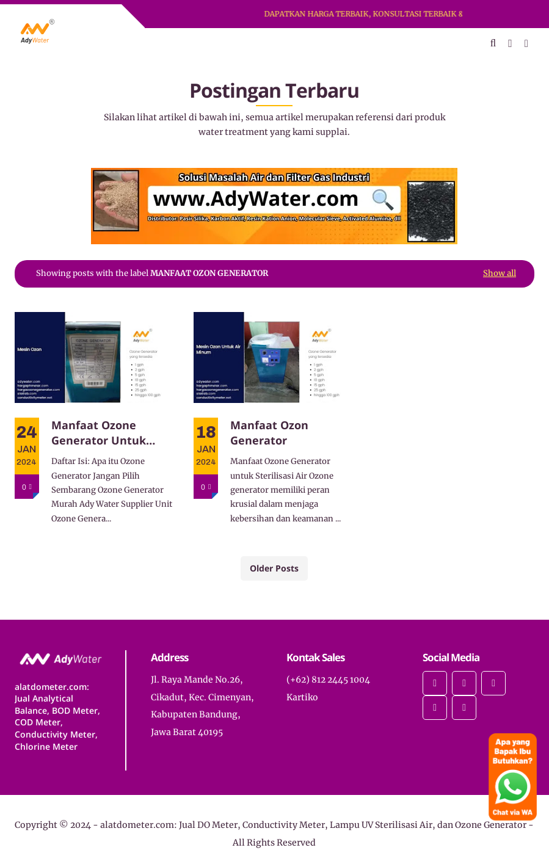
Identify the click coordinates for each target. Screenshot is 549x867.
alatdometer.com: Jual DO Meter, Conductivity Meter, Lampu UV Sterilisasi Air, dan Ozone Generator (313, 824)
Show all (499, 273)
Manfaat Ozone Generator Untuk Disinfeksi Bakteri (100, 433)
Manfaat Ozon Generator (269, 433)
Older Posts (274, 568)
